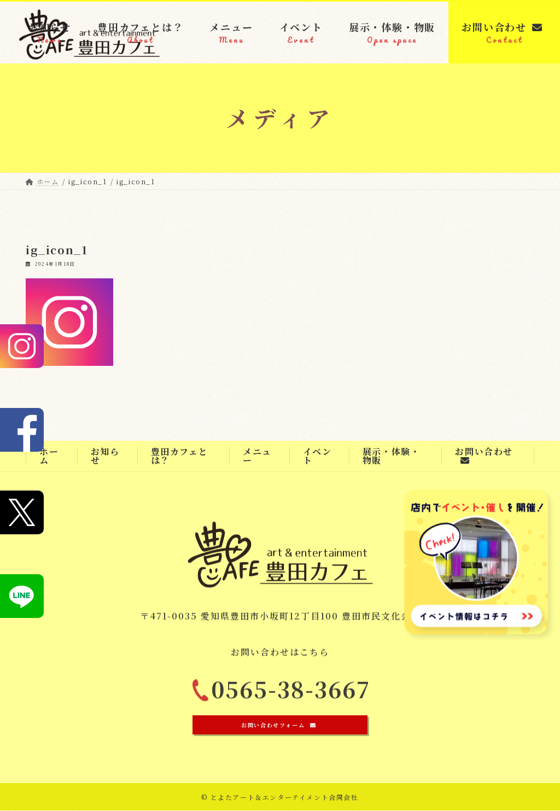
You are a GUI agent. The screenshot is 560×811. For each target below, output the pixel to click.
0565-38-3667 (291, 693)
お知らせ (105, 455)
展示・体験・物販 (392, 455)
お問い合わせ (484, 455)
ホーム (49, 455)
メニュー (257, 455)
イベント (317, 455)
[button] (280, 725)
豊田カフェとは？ (179, 455)
